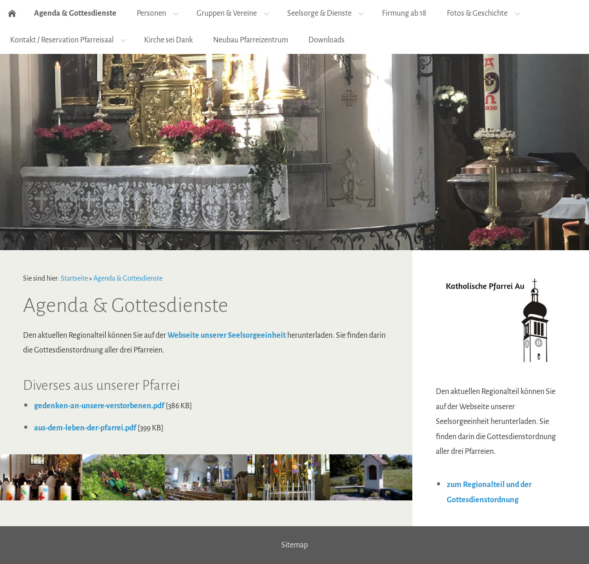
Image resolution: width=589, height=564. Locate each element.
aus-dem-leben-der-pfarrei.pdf (85, 428)
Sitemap (294, 545)
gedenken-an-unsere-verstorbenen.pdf (99, 406)
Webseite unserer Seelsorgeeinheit (226, 335)
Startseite (74, 278)
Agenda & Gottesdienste (127, 278)
